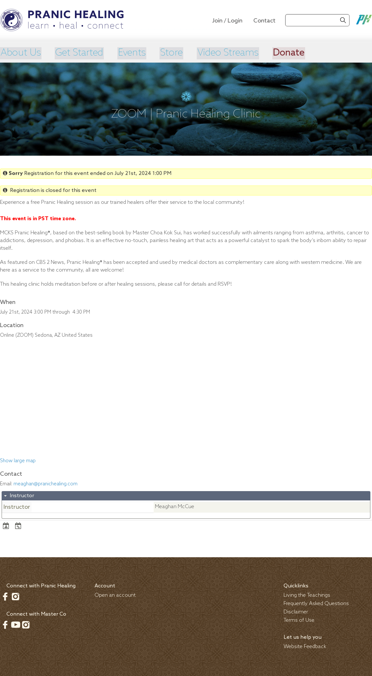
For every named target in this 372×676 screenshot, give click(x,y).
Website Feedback (305, 646)
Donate (300, 53)
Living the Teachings (307, 595)
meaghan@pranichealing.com (45, 483)
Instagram (15, 596)
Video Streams (236, 53)
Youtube (15, 624)
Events (136, 53)
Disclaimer (296, 611)
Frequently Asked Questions (316, 603)
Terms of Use (299, 620)
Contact (264, 20)
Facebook (5, 596)
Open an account (115, 595)
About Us (20, 53)
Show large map (18, 460)
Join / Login (227, 20)
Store (178, 53)
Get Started (81, 53)
